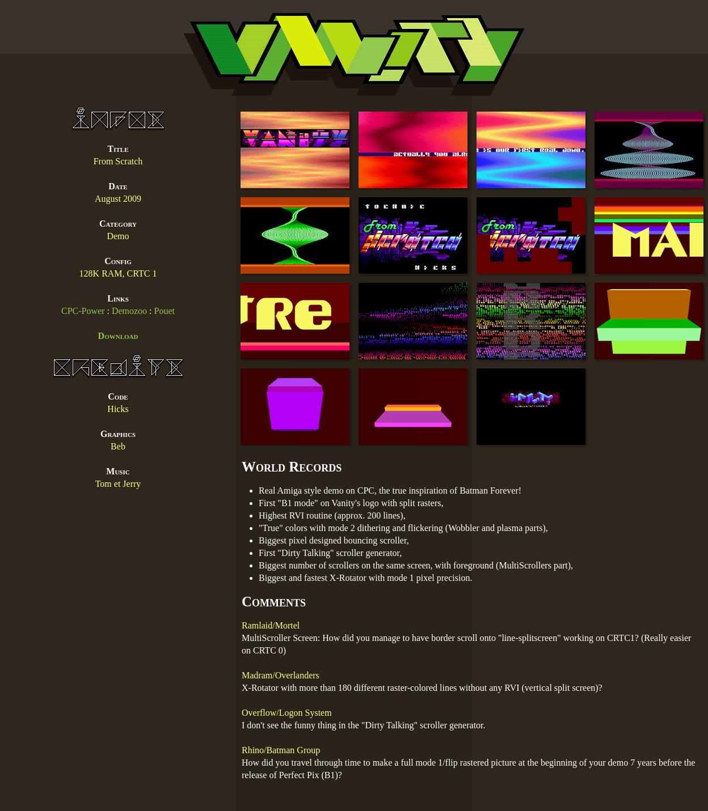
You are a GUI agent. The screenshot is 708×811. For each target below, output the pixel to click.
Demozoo (129, 311)
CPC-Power (82, 311)
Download (118, 336)
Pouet (164, 311)
